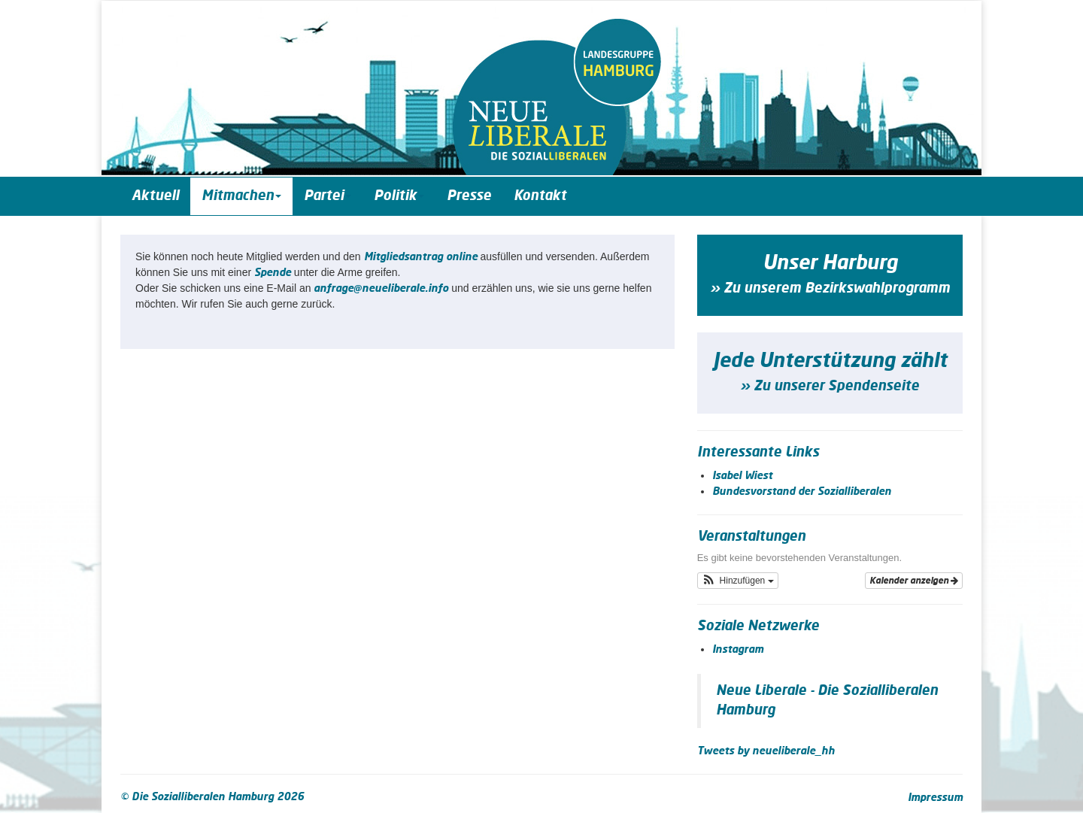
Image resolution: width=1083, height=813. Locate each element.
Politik (399, 196)
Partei (327, 196)
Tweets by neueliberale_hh (766, 751)
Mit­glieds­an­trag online (421, 257)
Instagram (737, 650)
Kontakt (540, 196)
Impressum (935, 798)
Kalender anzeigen (913, 580)
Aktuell (155, 196)
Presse (469, 196)
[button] (738, 580)
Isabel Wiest (742, 476)
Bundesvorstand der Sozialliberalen (801, 492)
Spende (272, 273)
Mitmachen (241, 196)
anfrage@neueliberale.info (381, 289)
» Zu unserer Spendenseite (829, 386)
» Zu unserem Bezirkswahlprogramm (830, 289)
